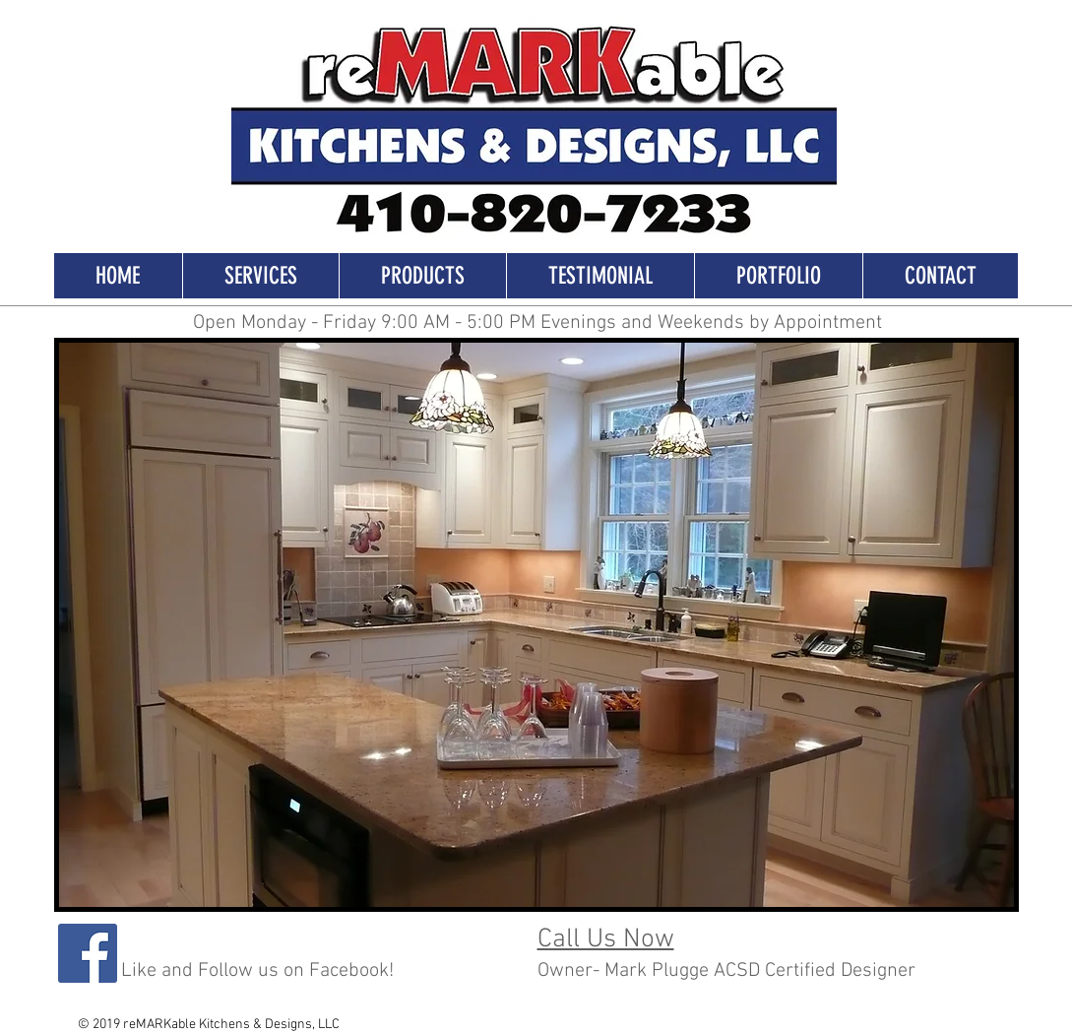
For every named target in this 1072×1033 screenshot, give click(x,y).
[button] (536, 625)
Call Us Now (605, 939)
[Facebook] (87, 953)
